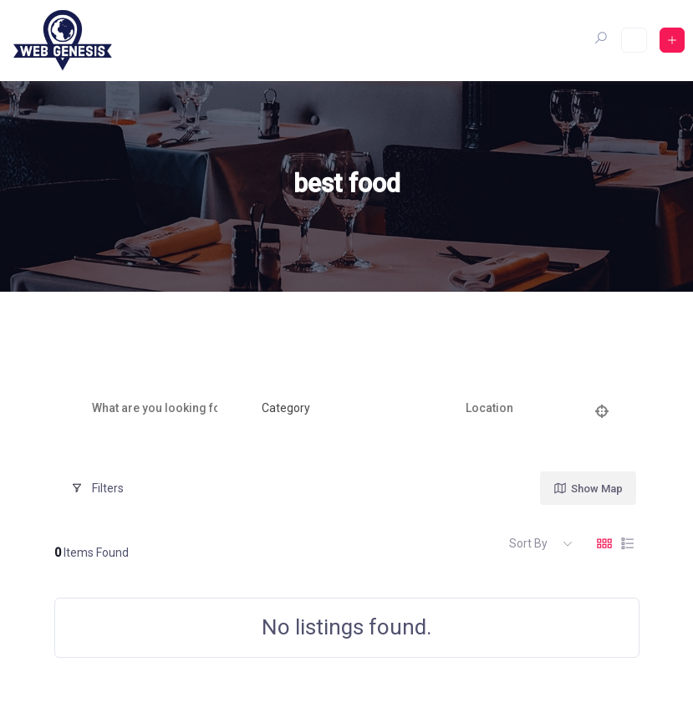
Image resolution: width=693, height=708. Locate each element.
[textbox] (286, 409)
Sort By (528, 543)
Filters (97, 488)
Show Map (588, 488)
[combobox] (335, 408)
